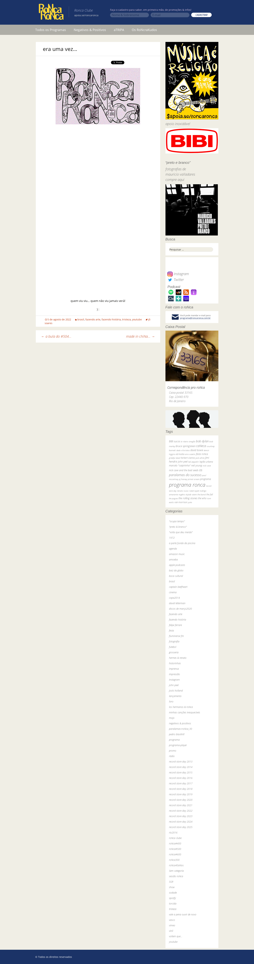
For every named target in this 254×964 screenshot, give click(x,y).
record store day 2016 (180, 778)
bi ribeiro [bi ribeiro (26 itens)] (184, 441)
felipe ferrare (175, 625)
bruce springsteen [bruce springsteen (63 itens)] (185, 446)
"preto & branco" (178, 526)
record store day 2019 (180, 794)
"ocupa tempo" (177, 521)
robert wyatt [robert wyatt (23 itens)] (194, 491)
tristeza (126, 319)
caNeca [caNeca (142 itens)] (201, 446)
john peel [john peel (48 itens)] (183, 461)
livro (171, 701)
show (172, 887)
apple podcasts (177, 565)
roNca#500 (175, 849)
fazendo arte (92, 319)
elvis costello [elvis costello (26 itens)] (190, 454)
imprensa (174, 668)
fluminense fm (176, 636)
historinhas (175, 663)
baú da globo (176, 570)
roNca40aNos (176, 865)
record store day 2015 (180, 772)
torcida (172, 903)
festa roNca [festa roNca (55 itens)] (202, 454)
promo (172, 750)
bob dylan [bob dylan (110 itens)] (202, 441)
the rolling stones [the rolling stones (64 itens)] (188, 498)
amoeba (173, 559)
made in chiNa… (140, 336)
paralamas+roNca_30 (180, 728)
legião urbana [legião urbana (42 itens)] (206, 461)
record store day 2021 (180, 805)
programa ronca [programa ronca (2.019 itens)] (187, 484)
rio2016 (173, 832)
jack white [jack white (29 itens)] (199, 458)
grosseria (174, 652)
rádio (172, 756)
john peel (174, 685)
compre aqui (174, 179)
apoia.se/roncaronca (86, 15)
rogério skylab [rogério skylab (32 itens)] (185, 494)
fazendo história (111, 319)
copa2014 (174, 597)
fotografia (174, 641)
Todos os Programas (50, 30)
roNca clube (175, 838)
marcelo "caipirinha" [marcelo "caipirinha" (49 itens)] (179, 465)
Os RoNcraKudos (144, 30)
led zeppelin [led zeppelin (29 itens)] (193, 461)
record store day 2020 (180, 799)
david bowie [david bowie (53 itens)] (196, 450)
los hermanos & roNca (181, 707)
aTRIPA (119, 30)
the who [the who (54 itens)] (202, 498)
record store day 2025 (180, 827)
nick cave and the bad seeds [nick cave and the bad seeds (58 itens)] (183, 470)
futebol (172, 647)
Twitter (175, 279)
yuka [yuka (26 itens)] (190, 502)
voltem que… (175, 936)
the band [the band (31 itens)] (201, 494)
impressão (174, 674)
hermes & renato (177, 657)
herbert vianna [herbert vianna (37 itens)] (188, 457)
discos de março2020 (180, 608)
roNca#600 (175, 854)
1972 (172, 537)
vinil (171, 930)
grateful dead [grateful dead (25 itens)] (174, 458)
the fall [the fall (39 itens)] (209, 494)
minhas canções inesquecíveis (184, 712)
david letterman (177, 603)
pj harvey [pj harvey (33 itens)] (183, 479)
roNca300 (174, 859)
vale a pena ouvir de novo (182, 914)
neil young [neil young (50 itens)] (196, 465)
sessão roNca (176, 876)
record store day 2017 (180, 783)
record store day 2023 (180, 816)
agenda (173, 548)
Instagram (178, 273)
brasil (80, 319)
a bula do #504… (56, 336)
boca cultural (176, 576)
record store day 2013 (180, 761)
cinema (173, 592)
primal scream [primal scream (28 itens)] (193, 479)
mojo (171, 718)
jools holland (176, 690)
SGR (171, 881)
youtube (137, 319)
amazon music (177, 554)
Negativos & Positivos (90, 30)
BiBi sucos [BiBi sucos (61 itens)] (174, 441)
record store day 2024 (180, 821)
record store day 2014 (180, 767)
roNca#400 (175, 843)
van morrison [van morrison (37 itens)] (180, 502)
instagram (174, 679)
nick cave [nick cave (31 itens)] (207, 465)
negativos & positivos (180, 723)
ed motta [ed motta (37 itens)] (180, 454)
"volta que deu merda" (181, 532)
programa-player (178, 745)
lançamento (175, 696)
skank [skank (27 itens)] (194, 494)
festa (171, 630)
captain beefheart (178, 586)
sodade (173, 892)
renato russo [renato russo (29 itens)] (183, 490)
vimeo (172, 925)
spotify (172, 898)
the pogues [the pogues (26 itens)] (173, 498)
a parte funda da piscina (182, 543)
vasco (172, 920)
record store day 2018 (180, 789)
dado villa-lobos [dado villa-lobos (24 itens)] (183, 450)
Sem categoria (176, 870)
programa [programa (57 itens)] (205, 479)
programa (174, 739)
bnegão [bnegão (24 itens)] (192, 441)
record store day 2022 (180, 810)
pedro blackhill (176, 734)
